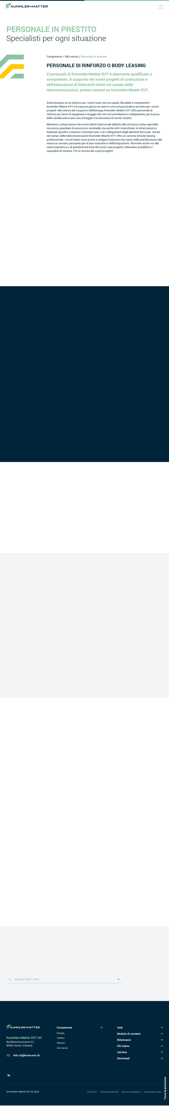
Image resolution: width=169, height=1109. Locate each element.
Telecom (61, 1046)
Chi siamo (123, 1049)
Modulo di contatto (129, 1037)
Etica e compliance (131, 1095)
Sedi (120, 1031)
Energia (60, 1036)
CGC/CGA (92, 1095)
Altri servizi (71, 56)
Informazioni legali (153, 1095)
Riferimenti (124, 1043)
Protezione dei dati (109, 1095)
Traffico (61, 1041)
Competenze (54, 56)
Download (123, 1062)
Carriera (122, 1056)
